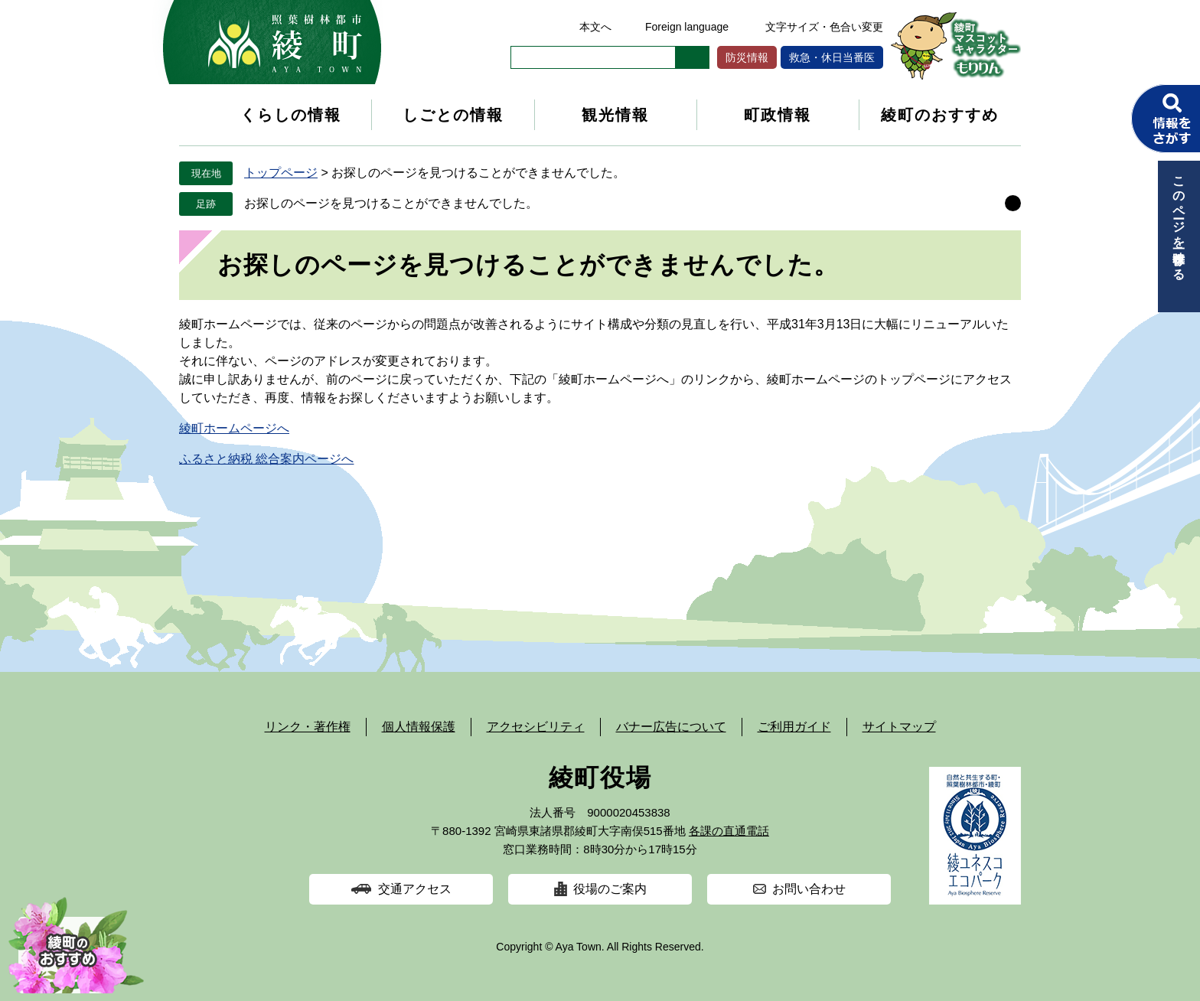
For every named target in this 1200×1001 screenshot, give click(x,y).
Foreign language (687, 27)
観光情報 (615, 114)
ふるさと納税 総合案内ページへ (266, 458)
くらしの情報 (290, 114)
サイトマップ (899, 726)
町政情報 (777, 114)
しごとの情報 (453, 114)
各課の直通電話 (729, 830)
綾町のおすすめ (940, 114)
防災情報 (747, 57)
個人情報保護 (418, 726)
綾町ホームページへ (234, 428)
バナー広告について (671, 726)
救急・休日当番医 (832, 57)
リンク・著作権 (308, 726)
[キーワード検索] (593, 57)
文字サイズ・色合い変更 (824, 27)
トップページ (281, 172)
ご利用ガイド (794, 726)
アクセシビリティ (536, 726)
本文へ (595, 27)
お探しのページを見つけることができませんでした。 (391, 203)
